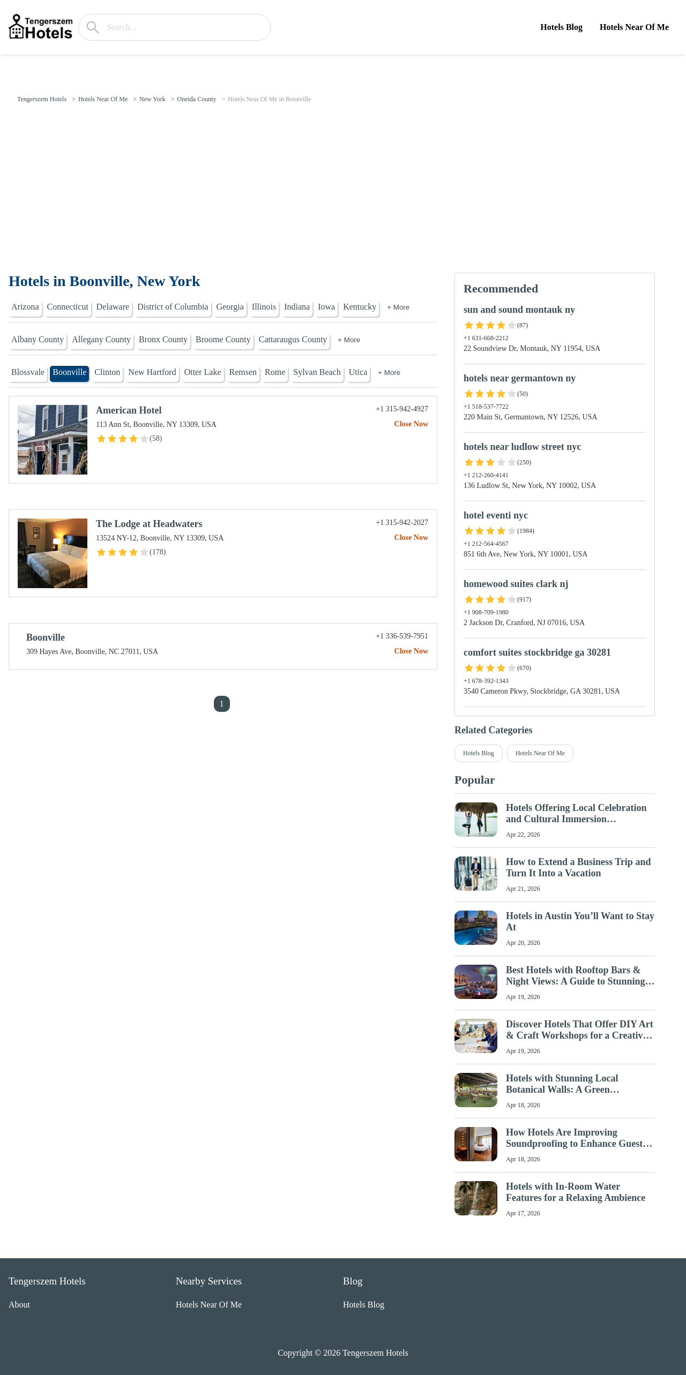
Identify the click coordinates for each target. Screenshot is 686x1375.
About (19, 1304)
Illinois (264, 306)
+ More (398, 307)
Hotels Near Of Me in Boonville (269, 99)
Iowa (326, 306)
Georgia (230, 306)
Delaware (112, 306)
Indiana (297, 306)
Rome (275, 372)
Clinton (107, 372)
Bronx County (163, 339)
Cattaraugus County (293, 339)
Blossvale (27, 372)
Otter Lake (202, 372)
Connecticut (67, 306)
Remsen (243, 372)
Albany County (37, 339)
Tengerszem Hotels (41, 99)
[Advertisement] (343, 192)
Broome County (223, 339)
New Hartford (152, 372)
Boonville (69, 372)
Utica (358, 372)
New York (152, 99)
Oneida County (196, 99)
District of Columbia (172, 306)
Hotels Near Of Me (634, 27)
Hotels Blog (561, 27)
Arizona (25, 306)
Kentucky (359, 306)
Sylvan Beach (316, 372)
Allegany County (101, 339)
